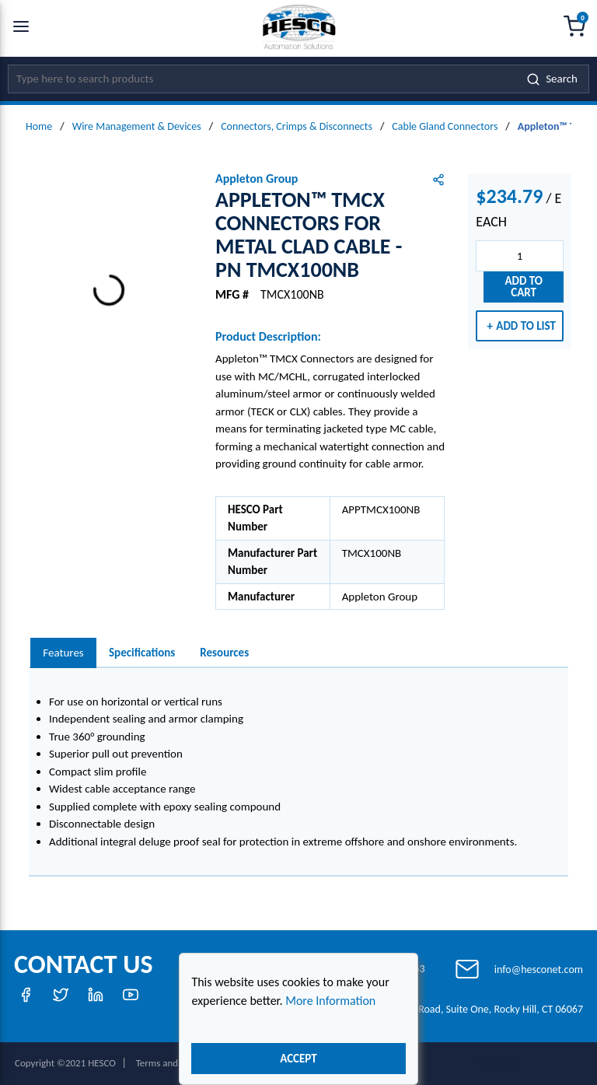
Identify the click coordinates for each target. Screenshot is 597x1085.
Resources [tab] (224, 653)
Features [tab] (63, 653)
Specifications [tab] (142, 653)
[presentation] (63, 653)
